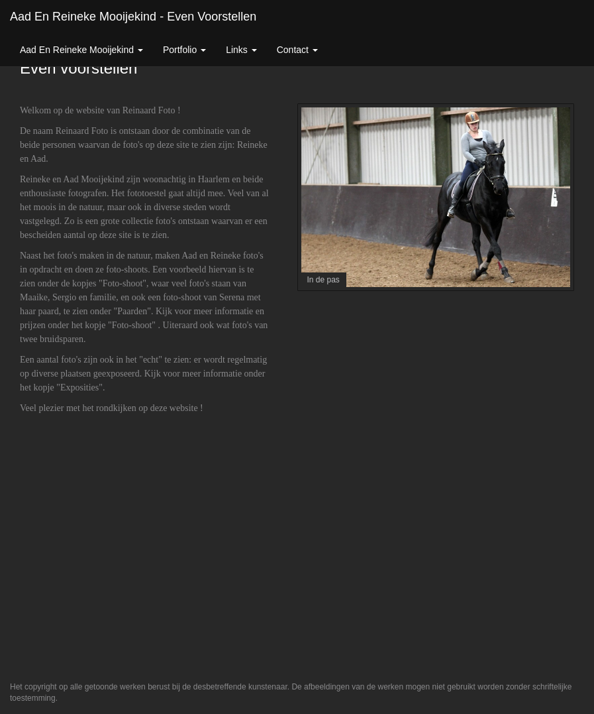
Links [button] (241, 49)
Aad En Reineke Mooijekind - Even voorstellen (133, 16)
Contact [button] (297, 49)
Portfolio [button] (184, 49)
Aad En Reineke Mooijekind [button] (81, 49)
